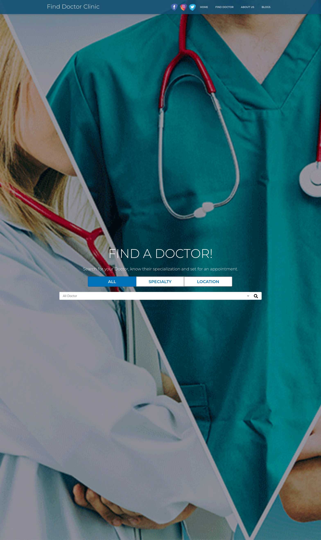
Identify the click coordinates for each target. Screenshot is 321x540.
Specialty (160, 281)
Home (204, 7)
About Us (247, 7)
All (112, 281)
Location (208, 281)
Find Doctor (224, 7)
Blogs (266, 7)
